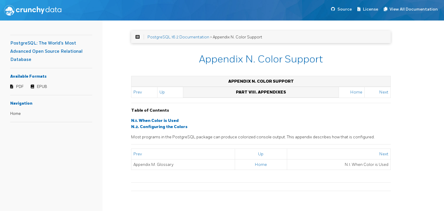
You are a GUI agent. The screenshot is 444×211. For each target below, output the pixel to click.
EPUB (42, 86)
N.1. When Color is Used (155, 120)
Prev (137, 92)
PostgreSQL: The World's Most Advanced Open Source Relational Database (46, 51)
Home (15, 113)
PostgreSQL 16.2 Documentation (178, 37)
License (370, 9)
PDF (20, 86)
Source (344, 9)
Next (383, 92)
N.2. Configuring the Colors (159, 126)
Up (162, 92)
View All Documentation (414, 9)
